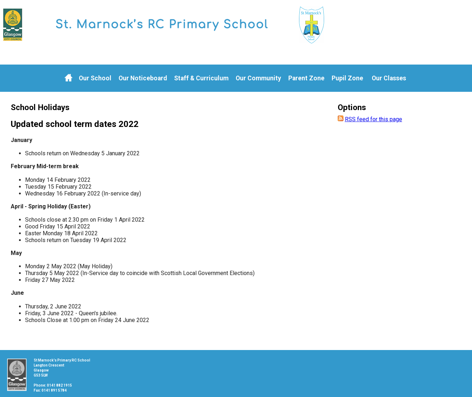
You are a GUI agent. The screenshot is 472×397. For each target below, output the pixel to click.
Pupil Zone (347, 78)
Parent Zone (306, 78)
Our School (95, 78)
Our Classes (389, 78)
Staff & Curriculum (201, 78)
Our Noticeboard (143, 78)
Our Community (258, 78)
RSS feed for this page (373, 119)
